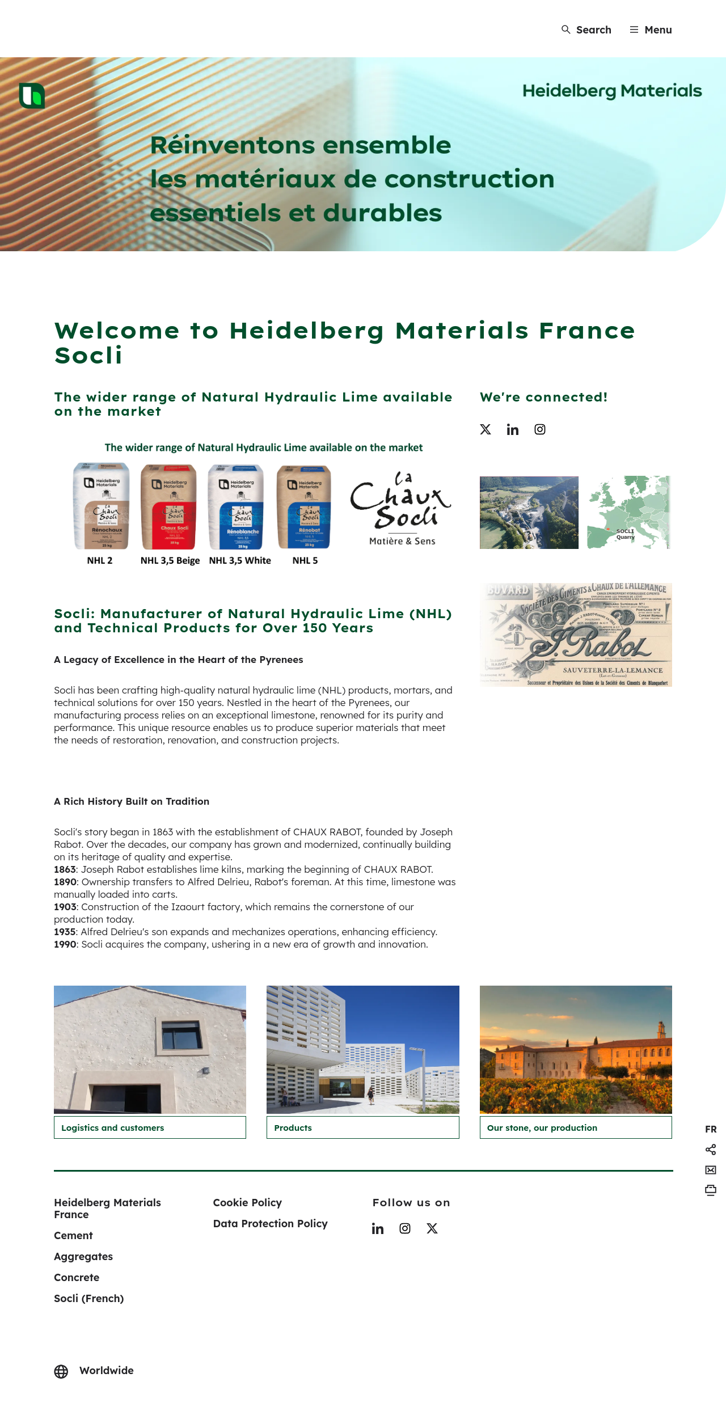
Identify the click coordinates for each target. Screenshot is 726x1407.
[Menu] (651, 30)
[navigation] (711, 1129)
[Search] (586, 30)
